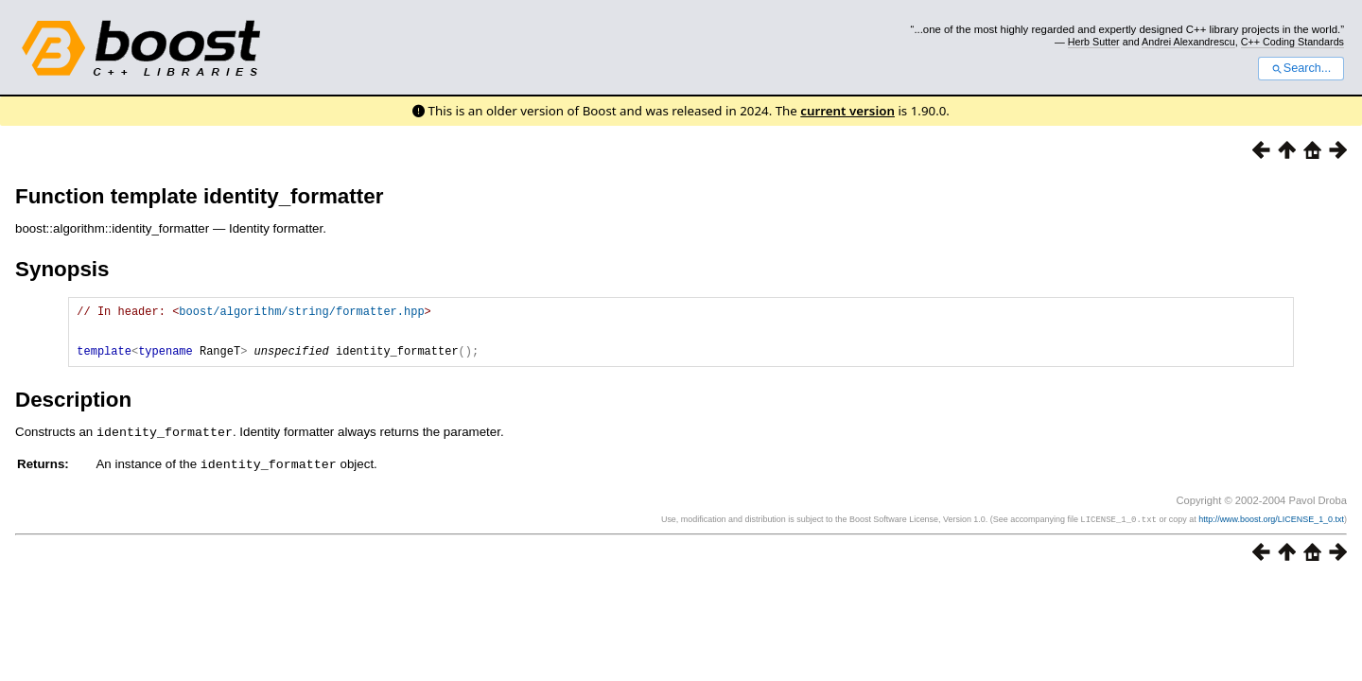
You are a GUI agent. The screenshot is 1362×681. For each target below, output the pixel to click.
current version (847, 110)
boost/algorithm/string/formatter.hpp (301, 314)
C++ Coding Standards (1292, 41)
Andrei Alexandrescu (1188, 41)
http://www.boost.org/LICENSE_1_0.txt (1271, 528)
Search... (1301, 68)
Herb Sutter (1094, 41)
